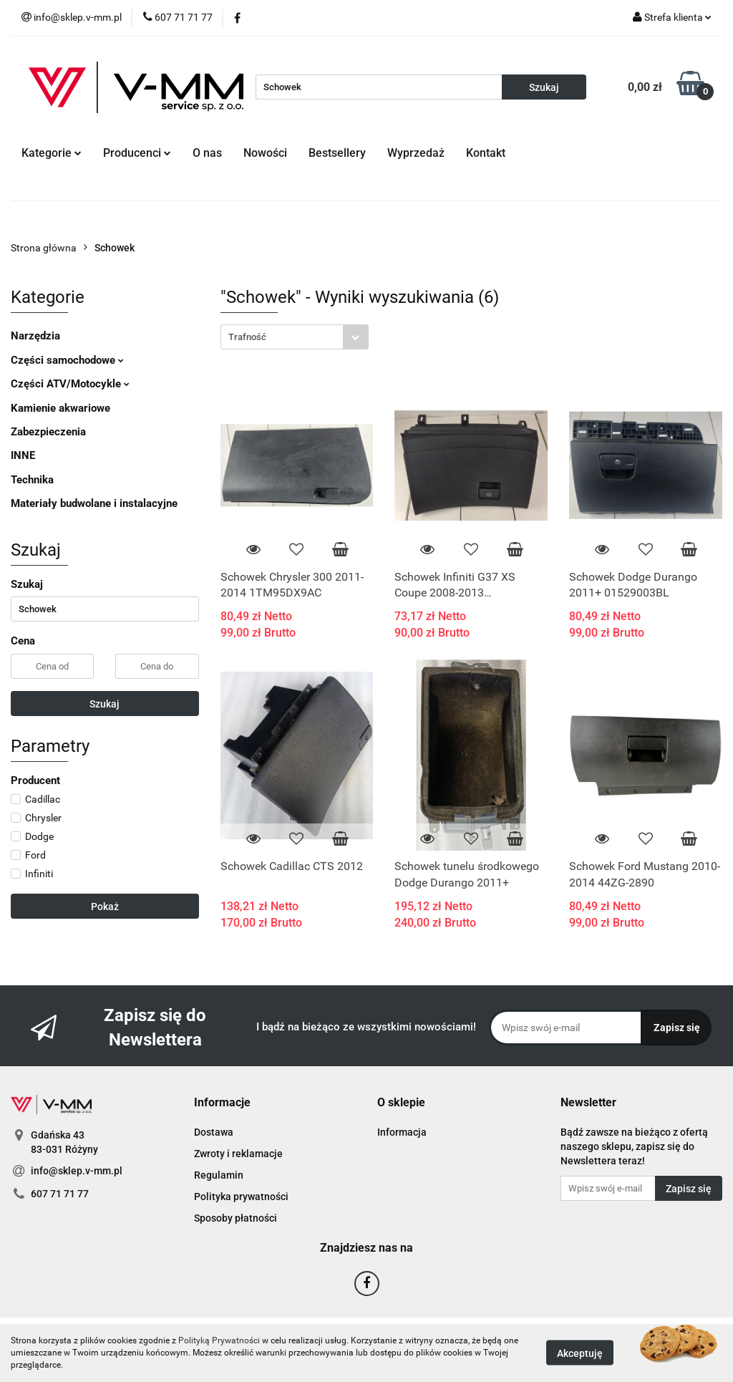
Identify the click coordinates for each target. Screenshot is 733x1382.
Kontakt (485, 153)
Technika (32, 479)
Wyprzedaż (416, 153)
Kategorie (51, 153)
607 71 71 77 (60, 1193)
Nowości (265, 153)
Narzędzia (35, 335)
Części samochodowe (67, 360)
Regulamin (218, 1175)
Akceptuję (580, 1353)
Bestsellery (337, 153)
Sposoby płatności (235, 1218)
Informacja (402, 1132)
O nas (207, 153)
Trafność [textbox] (247, 337)
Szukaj (104, 704)
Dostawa (213, 1132)
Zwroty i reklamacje (238, 1153)
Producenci (137, 153)
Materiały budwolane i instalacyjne (94, 503)
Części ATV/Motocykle (70, 383)
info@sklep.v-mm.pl (76, 1170)
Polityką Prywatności (219, 1340)
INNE (23, 455)
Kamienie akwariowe (60, 408)
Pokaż (105, 906)
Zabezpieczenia (48, 431)
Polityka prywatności (241, 1196)
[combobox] (294, 336)
